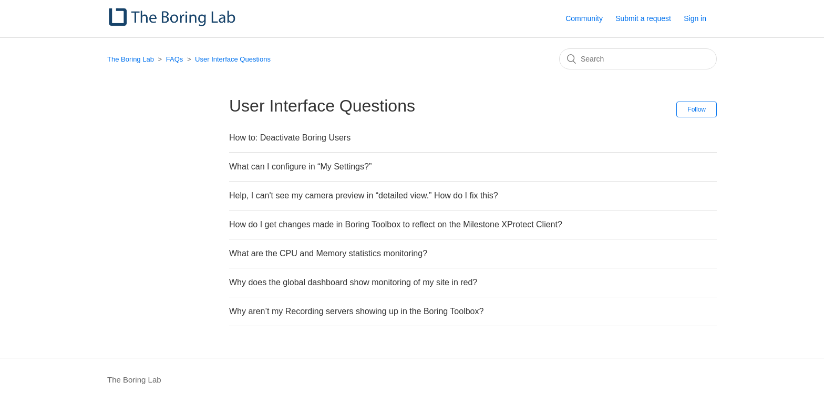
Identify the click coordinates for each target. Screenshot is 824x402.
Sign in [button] (695, 18)
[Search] (638, 58)
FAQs (174, 59)
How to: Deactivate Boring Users (290, 137)
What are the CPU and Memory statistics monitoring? (328, 253)
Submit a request (643, 18)
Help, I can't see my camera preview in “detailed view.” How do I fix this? (363, 195)
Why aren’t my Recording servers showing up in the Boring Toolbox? (356, 311)
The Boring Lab (130, 59)
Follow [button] (696, 109)
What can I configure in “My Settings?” (300, 166)
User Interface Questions (233, 59)
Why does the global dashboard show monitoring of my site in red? (353, 282)
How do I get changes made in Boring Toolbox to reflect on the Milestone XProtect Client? (395, 224)
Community (584, 18)
